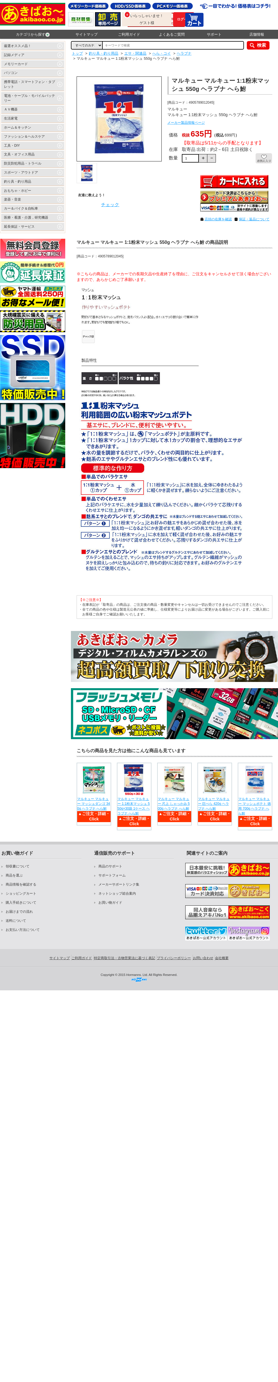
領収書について (18, 866)
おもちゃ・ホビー (17, 191)
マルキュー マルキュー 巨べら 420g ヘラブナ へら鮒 (213, 804)
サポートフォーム (112, 875)
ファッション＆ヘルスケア (24, 136)
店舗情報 (256, 34)
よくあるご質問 (172, 34)
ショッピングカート (21, 893)
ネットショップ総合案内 (117, 893)
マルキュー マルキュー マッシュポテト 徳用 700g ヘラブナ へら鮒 (254, 806)
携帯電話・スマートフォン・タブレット (29, 84)
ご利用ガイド (129, 34)
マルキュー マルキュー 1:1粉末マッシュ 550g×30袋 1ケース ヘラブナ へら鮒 (133, 806)
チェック (110, 204)
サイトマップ (86, 34)
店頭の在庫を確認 (218, 219)
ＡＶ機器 (11, 109)
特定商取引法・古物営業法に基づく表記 (124, 958)
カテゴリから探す (33, 34)
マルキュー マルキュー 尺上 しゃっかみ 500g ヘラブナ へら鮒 (174, 804)
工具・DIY (12, 146)
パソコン (11, 73)
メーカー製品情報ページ (186, 123)
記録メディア (14, 55)
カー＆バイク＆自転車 (21, 208)
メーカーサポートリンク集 (118, 884)
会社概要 (222, 958)
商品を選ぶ (14, 875)
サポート (214, 34)
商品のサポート (110, 866)
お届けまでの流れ (19, 912)
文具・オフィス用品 (19, 154)
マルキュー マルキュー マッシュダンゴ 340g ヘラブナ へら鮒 (93, 804)
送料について (16, 921)
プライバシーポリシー (174, 958)
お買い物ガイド (110, 903)
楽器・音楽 (12, 199)
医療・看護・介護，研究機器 (26, 217)
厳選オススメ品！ (17, 46)
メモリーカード (16, 64)
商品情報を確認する (21, 884)
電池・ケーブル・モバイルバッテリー (29, 98)
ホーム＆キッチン (17, 127)
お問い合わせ (203, 958)
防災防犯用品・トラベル (22, 163)
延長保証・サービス (19, 227)
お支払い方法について (23, 930)
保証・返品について (254, 219)
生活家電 (11, 118)
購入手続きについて (21, 903)
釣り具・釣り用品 (17, 182)
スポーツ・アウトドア (21, 172)
